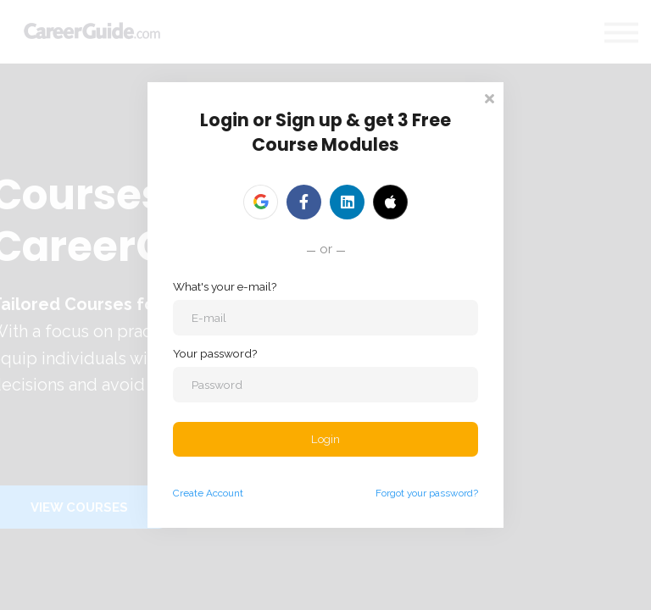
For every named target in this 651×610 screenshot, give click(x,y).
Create (188, 494)
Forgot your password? (427, 494)
